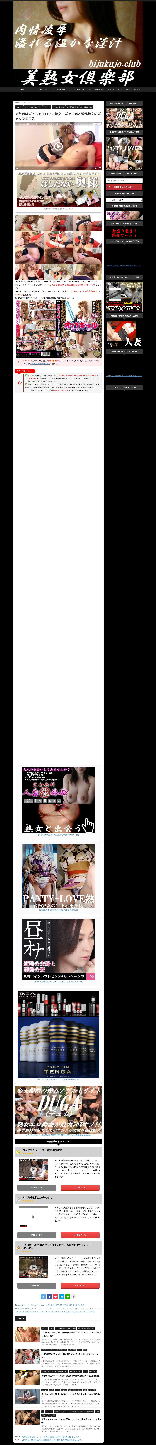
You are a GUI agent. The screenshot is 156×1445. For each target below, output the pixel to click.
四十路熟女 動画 (59, 89)
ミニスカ (44, 1305)
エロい (57, 1308)
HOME (22, 89)
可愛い (66, 1312)
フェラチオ (92, 1308)
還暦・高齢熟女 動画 (96, 89)
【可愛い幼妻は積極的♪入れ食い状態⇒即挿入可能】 (58, 835)
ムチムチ (47, 1312)
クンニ (63, 1308)
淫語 (77, 1312)
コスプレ (20, 1305)
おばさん (28, 1308)
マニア (21, 1312)
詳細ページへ (36, 1187)
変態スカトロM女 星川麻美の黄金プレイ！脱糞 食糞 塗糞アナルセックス (52, 1440)
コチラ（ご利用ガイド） (39, 364)
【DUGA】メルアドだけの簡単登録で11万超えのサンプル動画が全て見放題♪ (58, 1135)
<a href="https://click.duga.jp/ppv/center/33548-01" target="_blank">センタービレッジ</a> (78, 96)
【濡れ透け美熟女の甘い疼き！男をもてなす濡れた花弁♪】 (58, 982)
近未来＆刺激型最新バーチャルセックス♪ (124, 266)
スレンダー (70, 1308)
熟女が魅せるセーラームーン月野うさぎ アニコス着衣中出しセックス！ (51, 1437)
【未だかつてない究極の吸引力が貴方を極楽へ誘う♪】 (58, 1079)
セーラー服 (29, 1305)
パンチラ (37, 1305)
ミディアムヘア (30, 1312)
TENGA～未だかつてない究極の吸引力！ (124, 376)
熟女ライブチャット (115, 89)
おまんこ (35, 1308)
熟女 (81, 1312)
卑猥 (61, 1312)
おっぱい (20, 1308)
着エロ (86, 1312)
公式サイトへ (80, 1187)
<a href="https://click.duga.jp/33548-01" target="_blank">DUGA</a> (33, 1170)
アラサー (42, 1308)
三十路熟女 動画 (41, 89)
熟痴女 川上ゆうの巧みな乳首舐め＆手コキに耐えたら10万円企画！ (71, 1376)
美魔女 (91, 1312)
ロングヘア (55, 1312)
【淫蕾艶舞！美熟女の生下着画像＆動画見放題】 (58, 910)
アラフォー (50, 1308)
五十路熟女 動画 (78, 89)
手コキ (72, 1312)
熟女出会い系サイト (133, 89)
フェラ (84, 1308)
